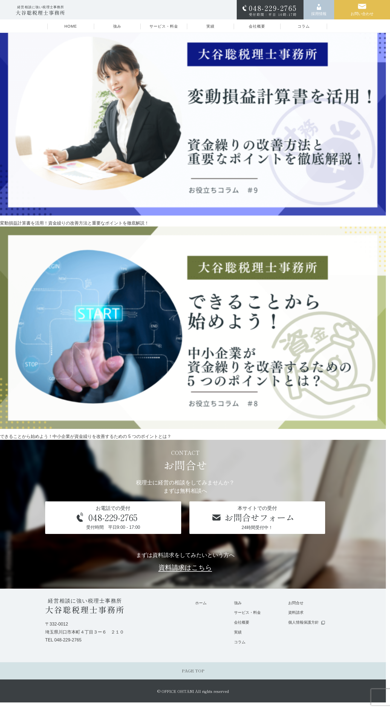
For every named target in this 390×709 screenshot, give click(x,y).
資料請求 (294, 613)
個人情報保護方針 (302, 623)
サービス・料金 (163, 26)
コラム (303, 26)
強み (117, 26)
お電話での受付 (113, 518)
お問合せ (294, 603)
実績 (210, 26)
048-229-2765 (273, 10)
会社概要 (257, 26)
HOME (70, 26)
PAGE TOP (193, 672)
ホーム (196, 603)
